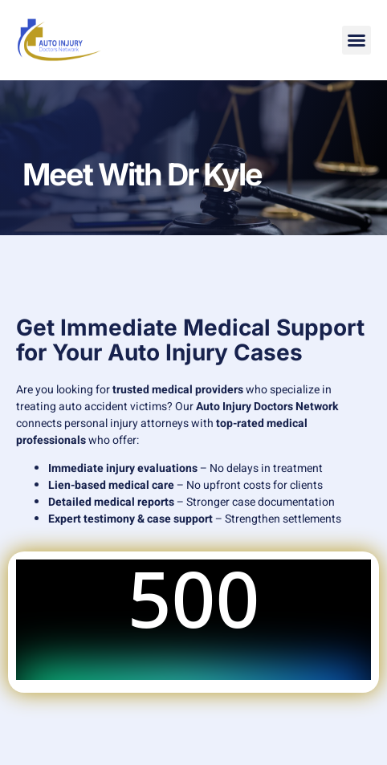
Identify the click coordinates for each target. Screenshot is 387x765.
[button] (356, 40)
